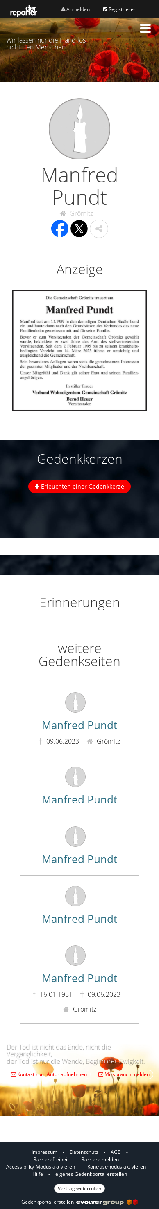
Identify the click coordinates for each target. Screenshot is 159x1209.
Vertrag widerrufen (79, 1188)
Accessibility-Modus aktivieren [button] (40, 1166)
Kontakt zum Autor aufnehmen (49, 1074)
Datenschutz (84, 1151)
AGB (116, 1151)
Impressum (44, 1151)
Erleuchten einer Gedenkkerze (79, 486)
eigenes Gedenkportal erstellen (91, 1174)
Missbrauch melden (124, 1074)
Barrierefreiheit (51, 1159)
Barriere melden (100, 1159)
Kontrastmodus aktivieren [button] (116, 1166)
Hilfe (37, 1174)
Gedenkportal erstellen (79, 1201)
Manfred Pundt (79, 725)
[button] (145, 28)
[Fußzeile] (79, 1169)
